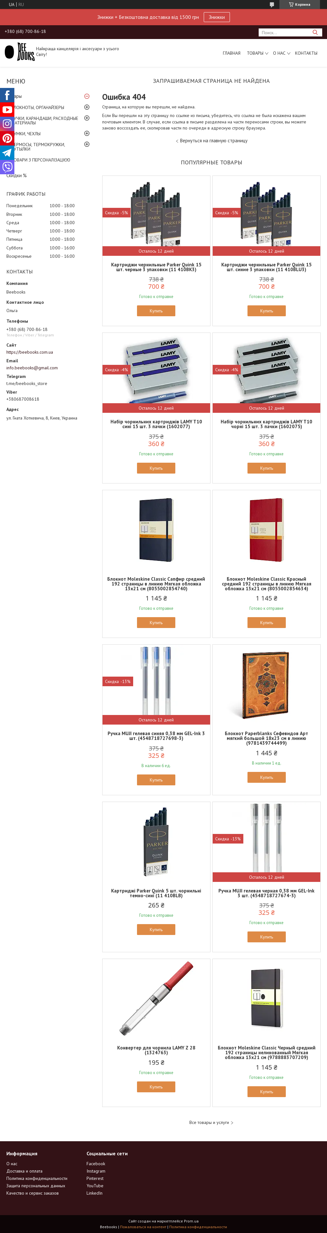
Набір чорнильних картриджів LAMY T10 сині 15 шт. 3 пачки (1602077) (156, 424)
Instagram (96, 1171)
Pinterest (95, 1178)
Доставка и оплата (24, 1171)
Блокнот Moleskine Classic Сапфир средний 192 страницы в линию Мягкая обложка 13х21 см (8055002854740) (156, 584)
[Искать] (315, 32)
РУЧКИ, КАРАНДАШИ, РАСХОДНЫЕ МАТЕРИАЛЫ (44, 120)
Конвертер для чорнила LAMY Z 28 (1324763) (156, 1050)
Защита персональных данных (35, 1186)
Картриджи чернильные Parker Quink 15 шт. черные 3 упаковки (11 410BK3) (156, 267)
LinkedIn (95, 1193)
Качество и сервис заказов (32, 1193)
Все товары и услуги (209, 1122)
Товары (255, 53)
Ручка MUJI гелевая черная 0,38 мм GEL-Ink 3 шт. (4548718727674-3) (266, 893)
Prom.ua (191, 1221)
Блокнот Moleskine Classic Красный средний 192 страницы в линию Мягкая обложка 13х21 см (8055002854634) (266, 584)
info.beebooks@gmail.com (32, 368)
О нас (279, 53)
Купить (156, 311)
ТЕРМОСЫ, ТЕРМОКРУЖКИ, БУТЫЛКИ (38, 147)
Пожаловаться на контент (143, 1226)
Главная (231, 53)
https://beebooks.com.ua (29, 352)
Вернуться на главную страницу (213, 140)
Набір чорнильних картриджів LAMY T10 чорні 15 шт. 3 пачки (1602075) (266, 424)
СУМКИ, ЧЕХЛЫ (26, 134)
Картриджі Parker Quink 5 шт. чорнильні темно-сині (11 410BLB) (156, 893)
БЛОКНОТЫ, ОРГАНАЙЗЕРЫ (37, 107)
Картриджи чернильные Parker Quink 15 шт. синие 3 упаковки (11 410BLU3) (266, 267)
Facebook (96, 1163)
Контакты (306, 53)
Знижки (217, 17)
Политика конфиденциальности (36, 1178)
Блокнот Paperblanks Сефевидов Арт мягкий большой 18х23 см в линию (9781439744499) (266, 738)
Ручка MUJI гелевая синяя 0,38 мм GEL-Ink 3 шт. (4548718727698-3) (156, 736)
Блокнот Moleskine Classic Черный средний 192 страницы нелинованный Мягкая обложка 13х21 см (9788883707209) (267, 1052)
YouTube (95, 1186)
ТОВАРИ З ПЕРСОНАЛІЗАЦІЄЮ (40, 160)
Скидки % (16, 175)
